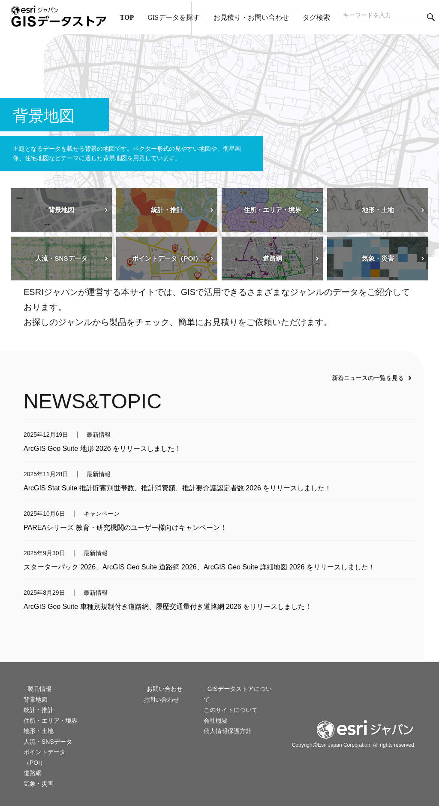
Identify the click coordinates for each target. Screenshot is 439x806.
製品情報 (39, 688)
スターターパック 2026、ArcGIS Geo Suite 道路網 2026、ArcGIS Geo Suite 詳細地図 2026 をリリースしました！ (199, 567)
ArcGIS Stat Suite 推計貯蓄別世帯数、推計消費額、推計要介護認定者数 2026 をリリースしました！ (177, 488)
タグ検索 (316, 17)
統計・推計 (39, 709)
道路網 (33, 773)
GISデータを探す (173, 17)
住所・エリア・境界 (51, 720)
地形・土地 (39, 730)
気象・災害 (39, 783)
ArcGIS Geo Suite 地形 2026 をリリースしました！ (102, 448)
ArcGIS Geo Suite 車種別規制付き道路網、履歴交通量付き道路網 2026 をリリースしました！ (168, 606)
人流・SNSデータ (48, 741)
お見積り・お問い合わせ (251, 17)
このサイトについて (231, 709)
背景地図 (36, 699)
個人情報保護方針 (228, 730)
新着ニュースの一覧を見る (368, 377)
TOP (127, 17)
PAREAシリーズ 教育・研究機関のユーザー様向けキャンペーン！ (125, 527)
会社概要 (216, 720)
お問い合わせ (161, 699)
